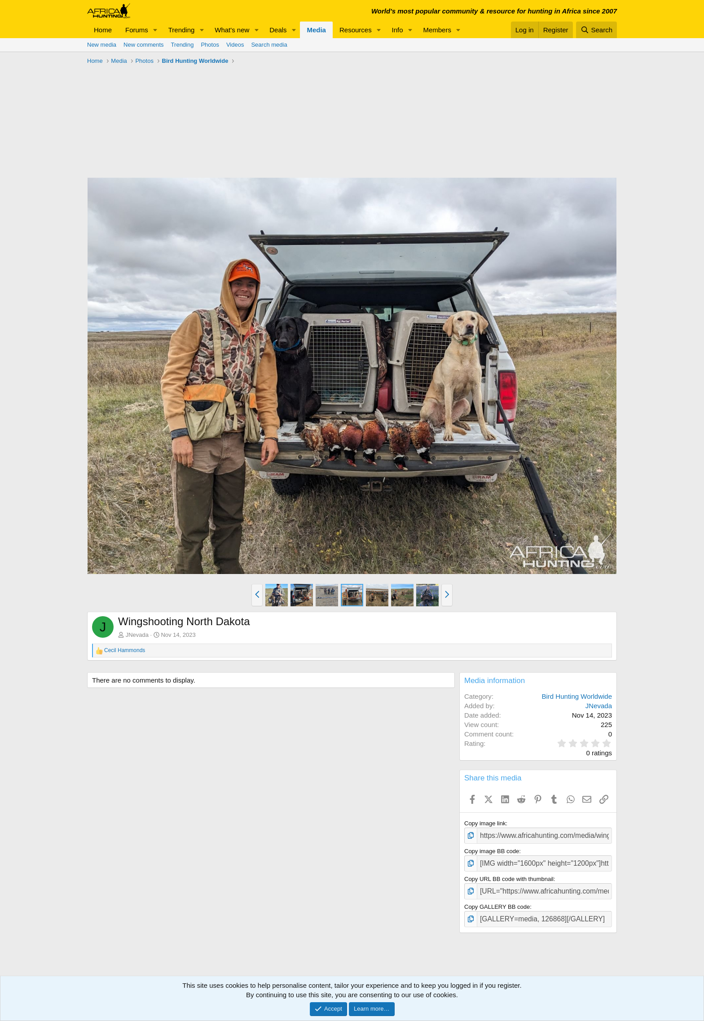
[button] (155, 30)
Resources (355, 30)
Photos (210, 44)
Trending (181, 30)
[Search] (596, 30)
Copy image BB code (491, 849)
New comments (143, 44)
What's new (232, 30)
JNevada (137, 634)
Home (103, 30)
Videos (235, 44)
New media (101, 44)
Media (316, 30)
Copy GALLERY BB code (497, 901)
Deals (277, 30)
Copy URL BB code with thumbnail (509, 875)
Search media (269, 44)
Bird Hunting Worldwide (577, 696)
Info (397, 30)
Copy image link (485, 823)
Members (437, 30)
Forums (136, 30)
